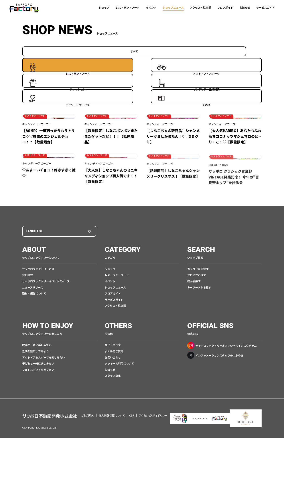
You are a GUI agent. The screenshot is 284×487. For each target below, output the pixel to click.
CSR (131, 471)
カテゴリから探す (198, 330)
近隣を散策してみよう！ (36, 413)
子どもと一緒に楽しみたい (38, 425)
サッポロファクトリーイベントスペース (46, 343)
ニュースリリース (32, 349)
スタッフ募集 (113, 437)
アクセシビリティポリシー (153, 471)
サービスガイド (265, 7)
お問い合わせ (113, 419)
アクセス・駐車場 (200, 7)
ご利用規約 (87, 471)
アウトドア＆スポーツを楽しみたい (43, 419)
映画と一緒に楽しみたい (36, 406)
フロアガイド (225, 7)
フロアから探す (196, 336)
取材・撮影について (34, 355)
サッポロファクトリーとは (38, 330)
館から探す (194, 343)
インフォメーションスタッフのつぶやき (215, 416)
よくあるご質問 (114, 413)
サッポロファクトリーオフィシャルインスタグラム (222, 407)
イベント (151, 7)
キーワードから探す (199, 349)
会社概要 (27, 336)
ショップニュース (173, 7)
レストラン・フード (128, 7)
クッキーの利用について (119, 425)
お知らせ (244, 7)
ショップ (104, 7)
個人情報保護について (112, 471)
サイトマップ (113, 406)
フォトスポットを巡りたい (38, 431)
